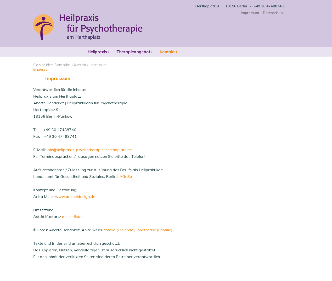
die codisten (73, 216)
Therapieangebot (133, 51)
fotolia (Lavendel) (119, 230)
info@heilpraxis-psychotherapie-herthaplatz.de (89, 149)
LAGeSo (124, 176)
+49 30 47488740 (269, 6)
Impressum (250, 13)
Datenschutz (273, 13)
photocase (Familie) (154, 230)
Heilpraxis (97, 51)
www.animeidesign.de (75, 196)
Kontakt (167, 51)
